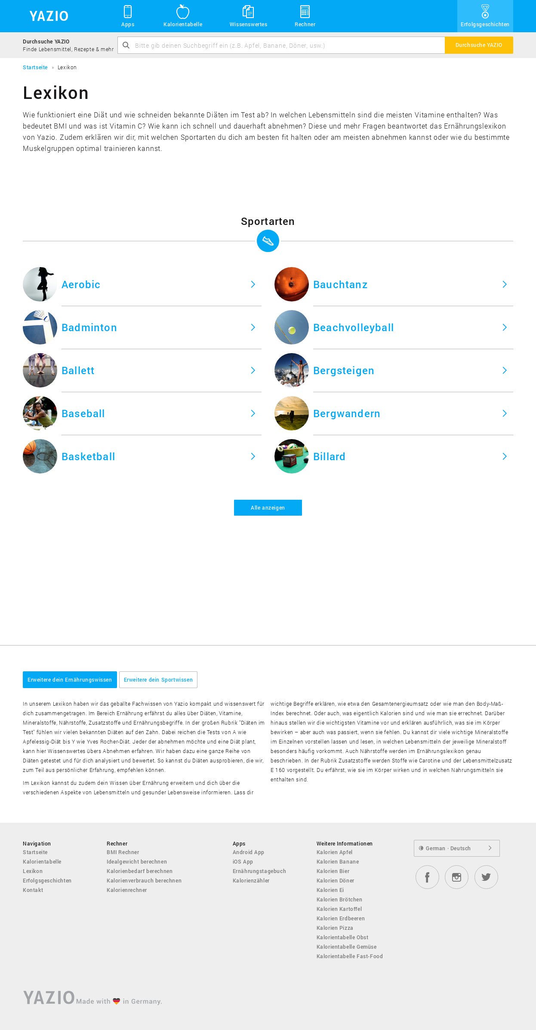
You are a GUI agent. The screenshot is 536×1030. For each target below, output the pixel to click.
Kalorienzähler (251, 880)
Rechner (305, 15)
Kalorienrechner (127, 889)
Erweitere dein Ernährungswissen (70, 679)
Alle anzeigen (268, 507)
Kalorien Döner (335, 880)
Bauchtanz (340, 284)
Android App (249, 852)
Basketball (88, 456)
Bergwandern (347, 413)
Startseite (35, 852)
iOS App (243, 861)
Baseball (83, 413)
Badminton (89, 327)
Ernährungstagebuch (259, 870)
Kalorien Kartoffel (339, 908)
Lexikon (33, 870)
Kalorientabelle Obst (343, 937)
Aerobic (81, 284)
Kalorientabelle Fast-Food (350, 956)
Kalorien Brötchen (340, 899)
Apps (128, 15)
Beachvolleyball (353, 327)
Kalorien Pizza (335, 927)
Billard (329, 456)
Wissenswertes (249, 15)
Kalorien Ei (331, 889)
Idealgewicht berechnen (137, 861)
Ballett (78, 370)
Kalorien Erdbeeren (341, 918)
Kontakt (33, 889)
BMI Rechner (123, 852)
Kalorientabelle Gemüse (347, 946)
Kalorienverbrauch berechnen (144, 880)
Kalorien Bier (333, 870)
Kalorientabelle (182, 15)
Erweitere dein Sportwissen (158, 679)
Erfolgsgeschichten (485, 15)
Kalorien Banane (338, 861)
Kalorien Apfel (335, 852)
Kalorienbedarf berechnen (140, 870)
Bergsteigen (344, 370)
